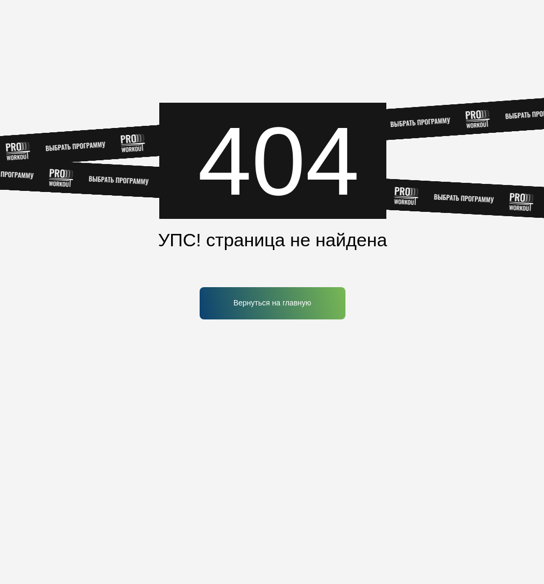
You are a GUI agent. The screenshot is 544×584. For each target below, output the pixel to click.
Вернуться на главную (273, 302)
